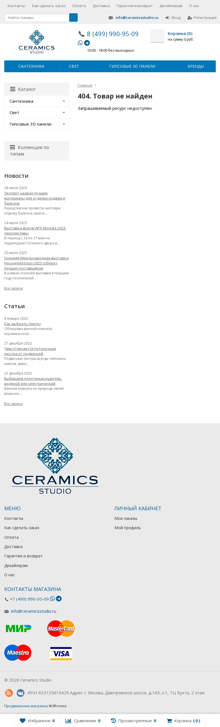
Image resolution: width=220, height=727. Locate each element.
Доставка (101, 5)
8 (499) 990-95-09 (113, 33)
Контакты (16, 5)
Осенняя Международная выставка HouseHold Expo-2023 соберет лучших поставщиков (36, 263)
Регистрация (202, 17)
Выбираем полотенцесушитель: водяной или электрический (33, 381)
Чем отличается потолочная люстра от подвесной (30, 351)
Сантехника (31, 66)
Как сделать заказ (49, 5)
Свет (74, 66)
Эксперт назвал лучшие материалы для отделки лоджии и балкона (34, 198)
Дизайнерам (171, 5)
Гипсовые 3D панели (132, 66)
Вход (172, 17)
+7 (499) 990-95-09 (29, 599)
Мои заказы (125, 518)
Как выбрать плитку (22, 323)
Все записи (13, 288)
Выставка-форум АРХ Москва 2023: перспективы (35, 230)
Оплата (79, 5)
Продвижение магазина (26, 705)
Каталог (23, 89)
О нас (194, 5)
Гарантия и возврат (135, 5)
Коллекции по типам (29, 150)
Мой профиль (127, 527)
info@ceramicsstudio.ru (137, 17)
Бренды (196, 66)
